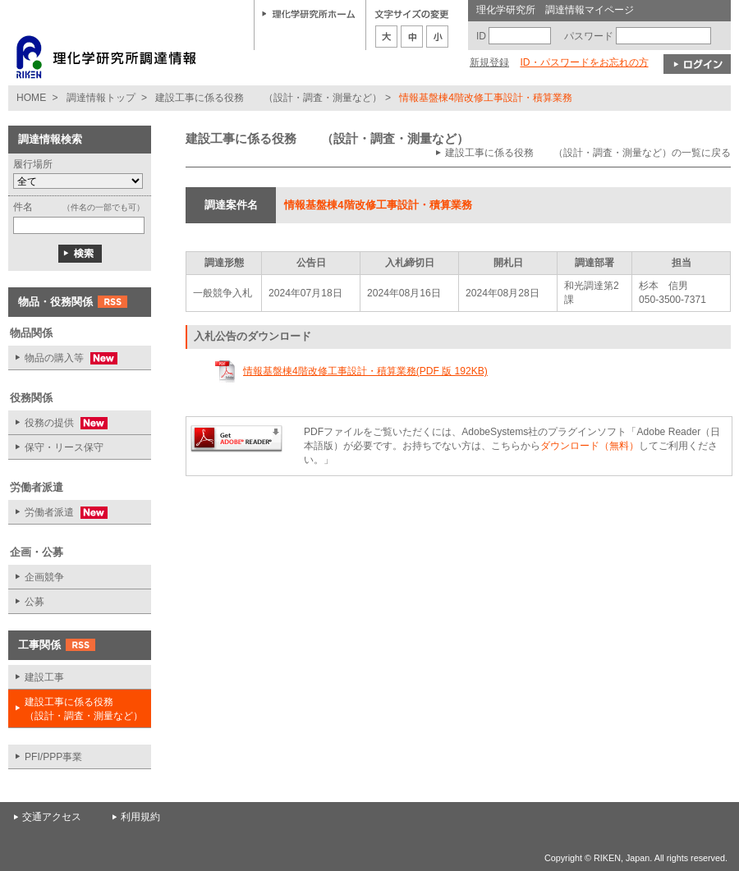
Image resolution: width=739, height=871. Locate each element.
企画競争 (44, 577)
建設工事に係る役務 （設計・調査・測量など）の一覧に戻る (588, 152)
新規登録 (489, 62)
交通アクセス (51, 817)
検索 (80, 254)
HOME (31, 97)
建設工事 (44, 677)
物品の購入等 (62, 358)
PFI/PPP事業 (53, 757)
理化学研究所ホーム (309, 13)
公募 (34, 601)
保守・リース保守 (64, 447)
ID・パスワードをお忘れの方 (584, 62)
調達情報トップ (101, 97)
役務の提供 (58, 423)
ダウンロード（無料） (589, 446)
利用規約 (140, 817)
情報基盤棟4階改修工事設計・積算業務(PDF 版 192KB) (365, 371)
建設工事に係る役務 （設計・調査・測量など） (268, 97)
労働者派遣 (58, 513)
